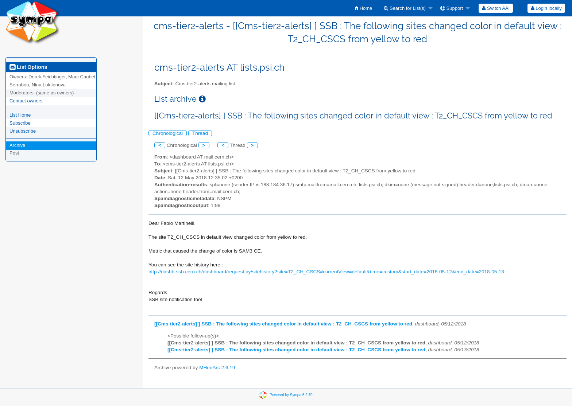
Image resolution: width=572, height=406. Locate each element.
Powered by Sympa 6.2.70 (291, 395)
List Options (28, 67)
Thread (200, 133)
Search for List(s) (405, 8)
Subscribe (20, 123)
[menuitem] (363, 8)
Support (451, 8)
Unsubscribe (22, 131)
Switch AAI (496, 8)
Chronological (167, 133)
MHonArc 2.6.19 (217, 367)
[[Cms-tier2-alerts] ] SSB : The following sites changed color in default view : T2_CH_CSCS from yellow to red (283, 324)
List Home (20, 115)
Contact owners (25, 101)
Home (363, 8)
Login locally (546, 8)
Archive (17, 145)
